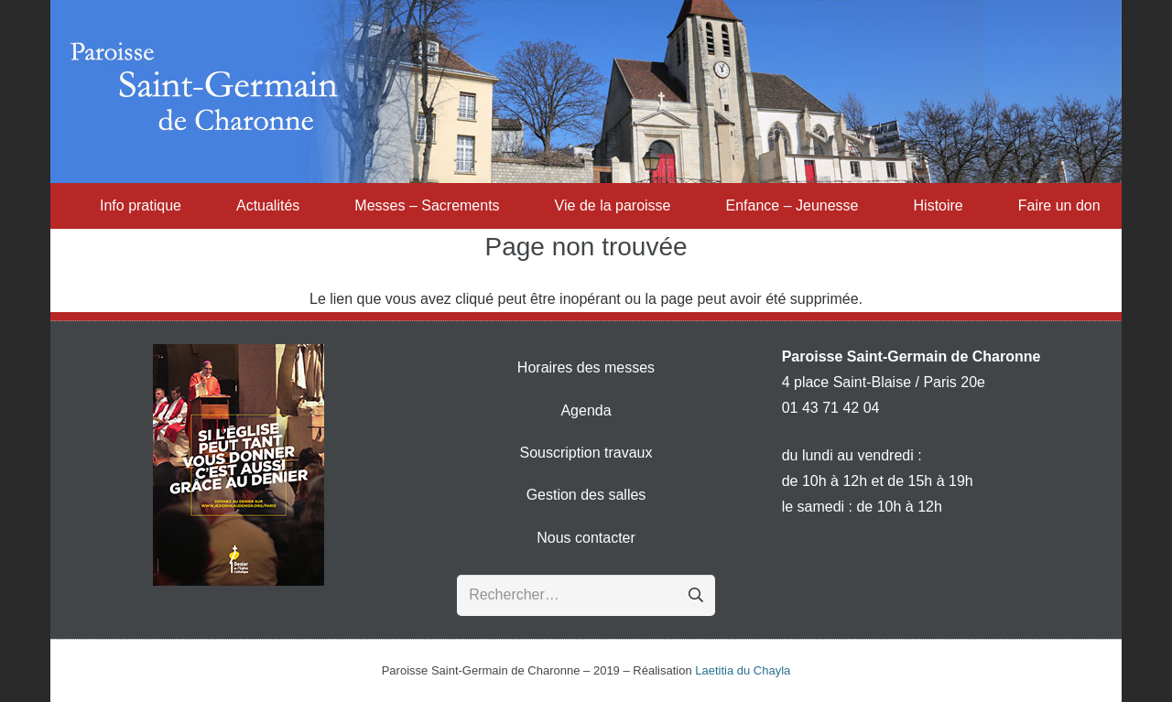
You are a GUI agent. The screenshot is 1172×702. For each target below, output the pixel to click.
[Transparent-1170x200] (586, 91)
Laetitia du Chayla (742, 670)
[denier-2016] (238, 465)
